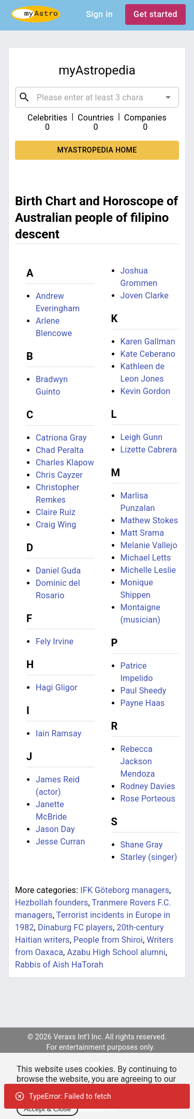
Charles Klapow (65, 462)
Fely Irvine (54, 641)
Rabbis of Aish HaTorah (59, 965)
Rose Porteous (148, 799)
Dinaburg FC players (75, 927)
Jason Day (55, 829)
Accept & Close (47, 1109)
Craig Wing (56, 525)
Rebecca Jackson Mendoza (138, 761)
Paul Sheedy (144, 690)
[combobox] (97, 97)
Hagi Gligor (57, 687)
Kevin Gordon (146, 391)
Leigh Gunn (142, 437)
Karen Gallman (148, 341)
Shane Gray (142, 845)
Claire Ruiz (56, 512)
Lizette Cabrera (149, 450)
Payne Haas (143, 703)
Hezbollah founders (51, 903)
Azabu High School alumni (116, 952)
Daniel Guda (58, 571)
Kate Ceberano (148, 354)
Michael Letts (146, 558)
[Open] (168, 97)
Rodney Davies (148, 786)
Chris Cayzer (59, 475)
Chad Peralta (60, 450)
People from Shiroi (108, 940)
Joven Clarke (145, 295)
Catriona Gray (61, 438)
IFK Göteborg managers (124, 890)
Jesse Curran (60, 841)
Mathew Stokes (149, 520)
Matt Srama (143, 533)
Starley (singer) (149, 857)
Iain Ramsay (58, 733)
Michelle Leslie (148, 570)
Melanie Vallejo (149, 545)
